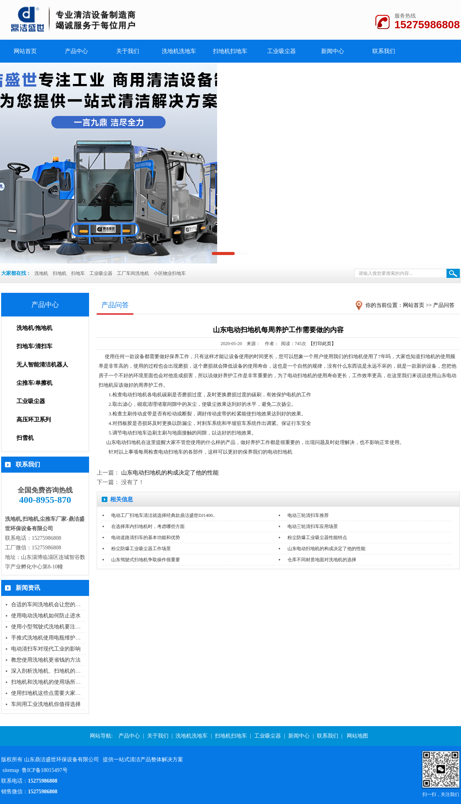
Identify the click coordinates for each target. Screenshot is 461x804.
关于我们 (127, 51)
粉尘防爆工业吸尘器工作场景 (141, 548)
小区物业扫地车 (170, 273)
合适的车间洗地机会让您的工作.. (50, 604)
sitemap (11, 770)
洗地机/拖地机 (34, 328)
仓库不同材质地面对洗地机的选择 (321, 559)
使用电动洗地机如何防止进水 (46, 615)
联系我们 (383, 51)
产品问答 (444, 305)
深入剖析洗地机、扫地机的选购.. (50, 671)
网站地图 (357, 736)
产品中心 (76, 51)
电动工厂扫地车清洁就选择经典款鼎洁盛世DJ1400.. (163, 515)
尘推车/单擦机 (34, 383)
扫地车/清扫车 (34, 346)
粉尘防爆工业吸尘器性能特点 (317, 537)
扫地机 (60, 273)
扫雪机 (25, 438)
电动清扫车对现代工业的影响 (46, 649)
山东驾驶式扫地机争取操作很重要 (145, 559)
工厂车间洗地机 (133, 273)
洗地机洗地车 (179, 51)
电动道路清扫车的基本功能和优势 (145, 537)
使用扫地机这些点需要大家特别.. (50, 693)
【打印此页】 (322, 343)
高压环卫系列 (33, 420)
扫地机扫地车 (230, 51)
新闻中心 (332, 51)
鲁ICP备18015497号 (45, 770)
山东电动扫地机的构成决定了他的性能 (170, 473)
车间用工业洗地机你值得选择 (46, 704)
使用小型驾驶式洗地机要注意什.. (50, 627)
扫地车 (78, 273)
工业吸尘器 (281, 51)
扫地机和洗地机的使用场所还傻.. (50, 682)
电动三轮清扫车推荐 (308, 515)
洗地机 (41, 273)
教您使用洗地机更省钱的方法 (46, 660)
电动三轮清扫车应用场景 (312, 526)
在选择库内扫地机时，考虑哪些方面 (148, 526)
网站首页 (413, 305)
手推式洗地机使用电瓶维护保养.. (50, 638)
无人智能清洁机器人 (42, 365)
